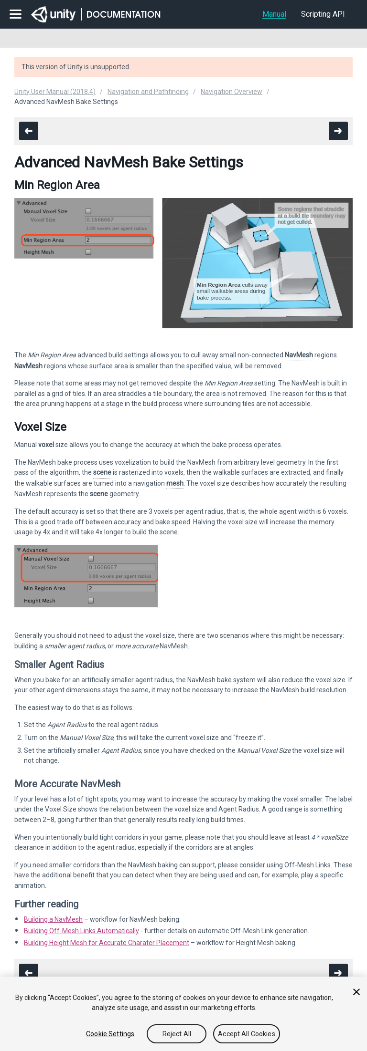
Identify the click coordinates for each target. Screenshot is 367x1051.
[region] (183, 1014)
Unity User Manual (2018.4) (55, 91)
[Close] (356, 991)
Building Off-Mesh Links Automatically (81, 931)
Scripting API (323, 14)
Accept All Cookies (246, 1034)
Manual (274, 14)
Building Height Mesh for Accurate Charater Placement (106, 943)
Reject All (176, 1034)
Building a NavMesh (53, 919)
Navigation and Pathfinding (148, 91)
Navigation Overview (231, 91)
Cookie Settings (110, 1034)
